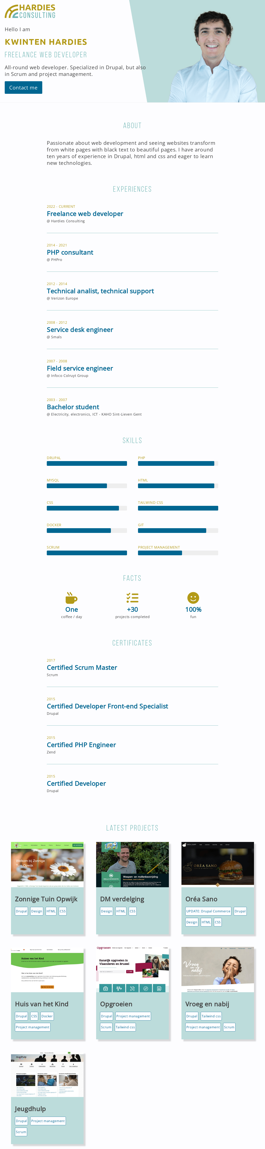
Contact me (23, 87)
